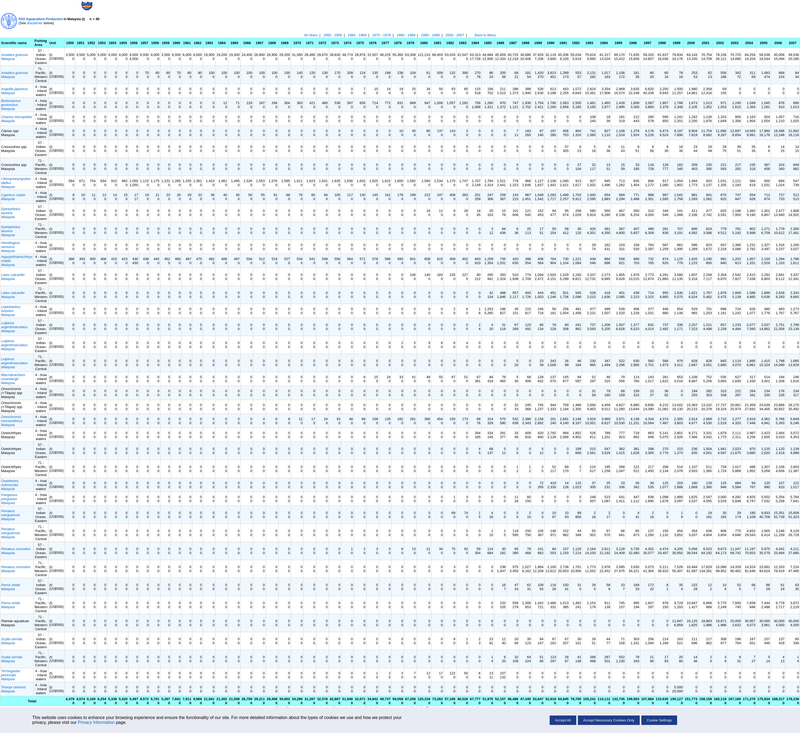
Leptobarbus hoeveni (10, 309)
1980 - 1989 (406, 35)
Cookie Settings (659, 720)
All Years (311, 35)
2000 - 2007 (454, 35)
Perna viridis (10, 585)
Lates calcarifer (13, 275)
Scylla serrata (11, 639)
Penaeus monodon (15, 549)
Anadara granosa (14, 55)
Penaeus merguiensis (10, 513)
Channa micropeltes (16, 117)
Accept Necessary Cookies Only (608, 720)
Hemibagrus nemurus (10, 245)
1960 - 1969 (357, 35)
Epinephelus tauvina (10, 211)
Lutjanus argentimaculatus (14, 325)
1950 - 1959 (332, 35)
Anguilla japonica (14, 89)
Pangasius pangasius (9, 497)
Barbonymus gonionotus (11, 103)
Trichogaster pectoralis (10, 673)
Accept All (563, 720)
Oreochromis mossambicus (11, 419)
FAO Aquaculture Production (41, 19)
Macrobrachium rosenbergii (13, 377)
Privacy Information (96, 722)
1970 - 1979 (381, 35)
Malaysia (8, 59)
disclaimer (35, 23)
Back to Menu (485, 35)
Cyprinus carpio (13, 195)
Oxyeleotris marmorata (10, 483)
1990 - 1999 (430, 35)
